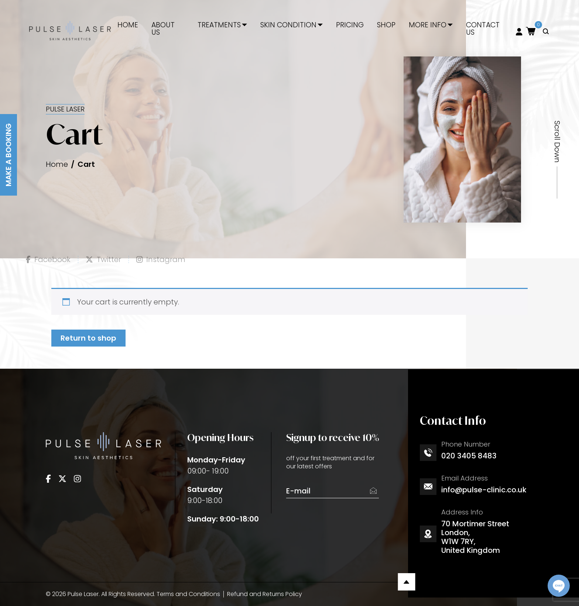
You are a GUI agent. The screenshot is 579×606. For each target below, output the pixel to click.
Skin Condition (288, 25)
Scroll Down (557, 142)
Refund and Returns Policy (264, 594)
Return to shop (88, 338)
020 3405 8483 (469, 455)
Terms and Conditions (188, 594)
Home (127, 25)
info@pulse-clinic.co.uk (484, 489)
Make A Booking (8, 154)
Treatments (219, 25)
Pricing (350, 25)
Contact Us (483, 28)
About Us (163, 28)
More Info (427, 25)
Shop (386, 25)
